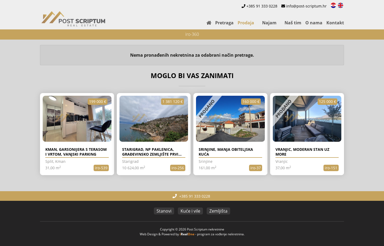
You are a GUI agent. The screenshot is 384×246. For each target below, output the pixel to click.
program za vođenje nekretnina (220, 234)
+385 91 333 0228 (261, 6)
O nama (313, 23)
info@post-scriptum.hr (306, 6)
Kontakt (335, 23)
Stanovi (164, 211)
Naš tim (293, 23)
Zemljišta (218, 211)
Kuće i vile (190, 211)
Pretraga (224, 23)
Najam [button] (269, 23)
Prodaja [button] (246, 23)
